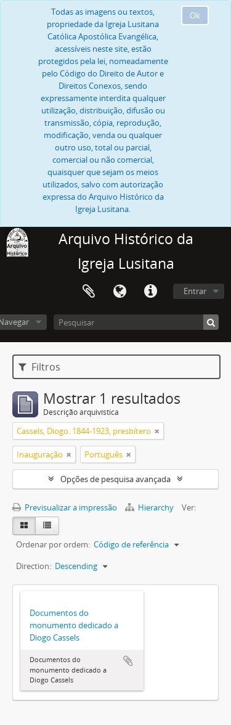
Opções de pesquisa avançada (115, 479)
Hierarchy (150, 507)
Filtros (39, 367)
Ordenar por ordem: (53, 544)
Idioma (119, 291)
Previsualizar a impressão (64, 507)
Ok (195, 15)
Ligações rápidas (150, 291)
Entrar (195, 291)
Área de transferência (88, 291)
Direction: (33, 565)
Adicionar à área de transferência (128, 661)
